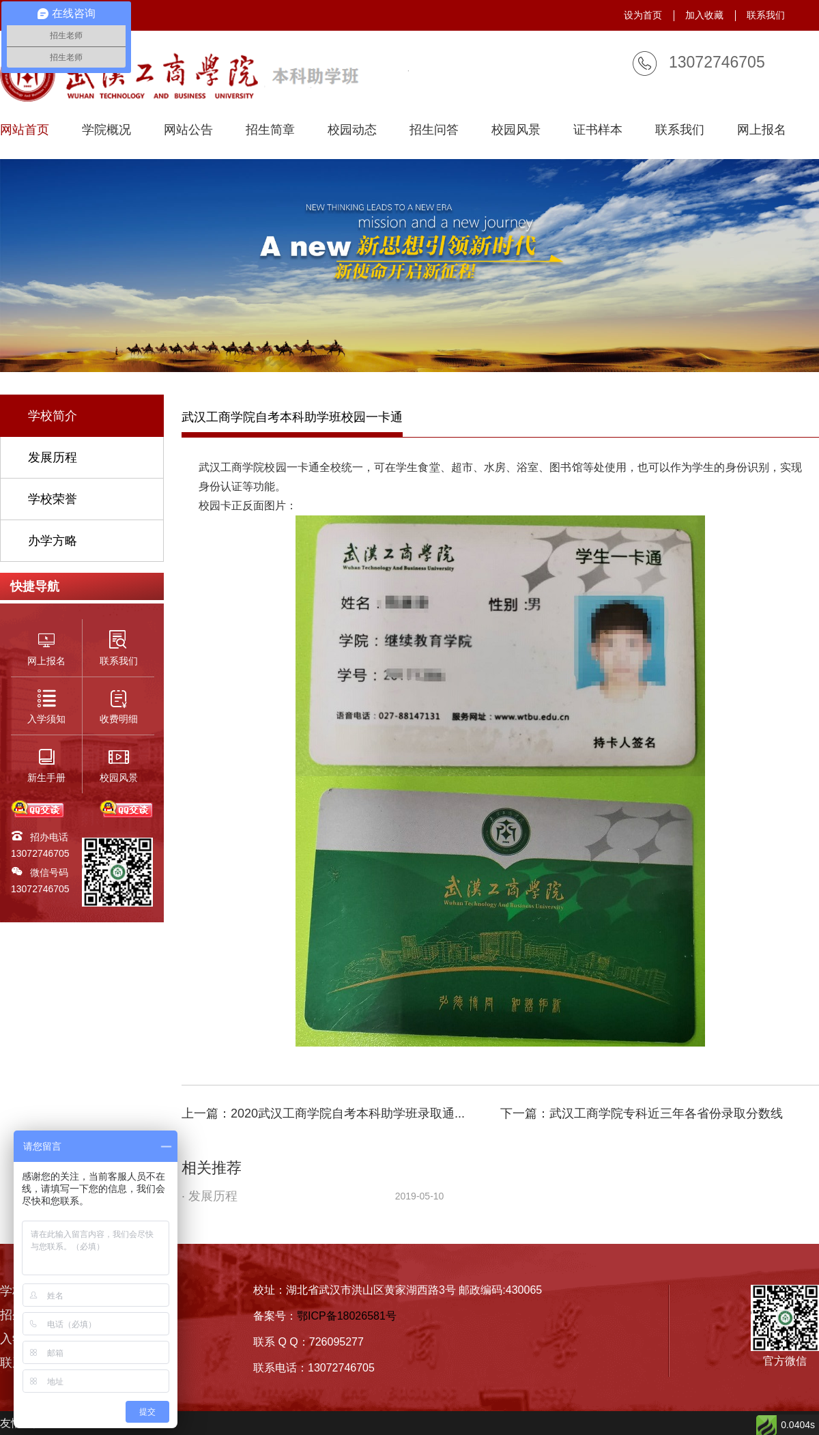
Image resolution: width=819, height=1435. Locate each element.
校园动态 (352, 130)
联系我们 (766, 15)
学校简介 (52, 416)
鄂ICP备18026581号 (347, 1316)
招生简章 (270, 130)
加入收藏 (704, 15)
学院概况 (106, 130)
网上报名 (761, 130)
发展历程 (52, 457)
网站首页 (24, 130)
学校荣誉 (52, 499)
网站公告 (188, 130)
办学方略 (52, 541)
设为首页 (643, 15)
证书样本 (597, 130)
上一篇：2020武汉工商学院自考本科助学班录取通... (323, 1113)
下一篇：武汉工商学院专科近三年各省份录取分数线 (641, 1113)
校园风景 (516, 130)
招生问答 (434, 130)
